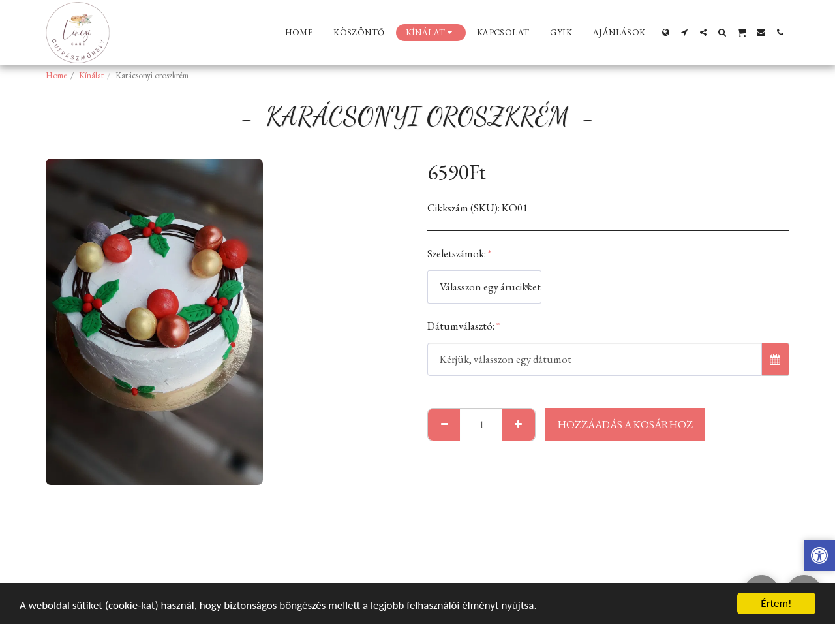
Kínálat (91, 75)
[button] (684, 32)
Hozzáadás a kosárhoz (625, 424)
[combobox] (484, 286)
